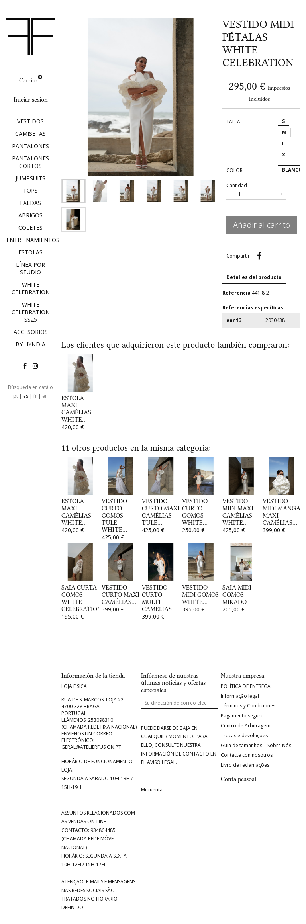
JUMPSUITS (30, 178)
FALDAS (30, 203)
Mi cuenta (152, 790)
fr (35, 396)
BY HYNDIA (30, 344)
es (25, 396)
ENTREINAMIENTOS (30, 240)
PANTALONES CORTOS (30, 162)
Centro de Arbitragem (246, 726)
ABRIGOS (30, 215)
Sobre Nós (279, 745)
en (45, 396)
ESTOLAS (30, 252)
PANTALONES (30, 146)
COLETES (30, 227)
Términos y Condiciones (248, 706)
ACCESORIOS (31, 332)
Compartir (259, 256)
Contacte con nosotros (247, 755)
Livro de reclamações (245, 765)
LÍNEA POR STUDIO (30, 268)
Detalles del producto (254, 277)
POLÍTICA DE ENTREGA (246, 686)
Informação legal (240, 696)
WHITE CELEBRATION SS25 (31, 312)
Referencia (236, 292)
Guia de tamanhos (241, 745)
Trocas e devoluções (244, 736)
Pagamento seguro (242, 716)
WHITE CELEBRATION (31, 288)
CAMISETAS (30, 133)
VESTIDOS (30, 121)
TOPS (30, 190)
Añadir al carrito (261, 224)
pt (15, 396)
